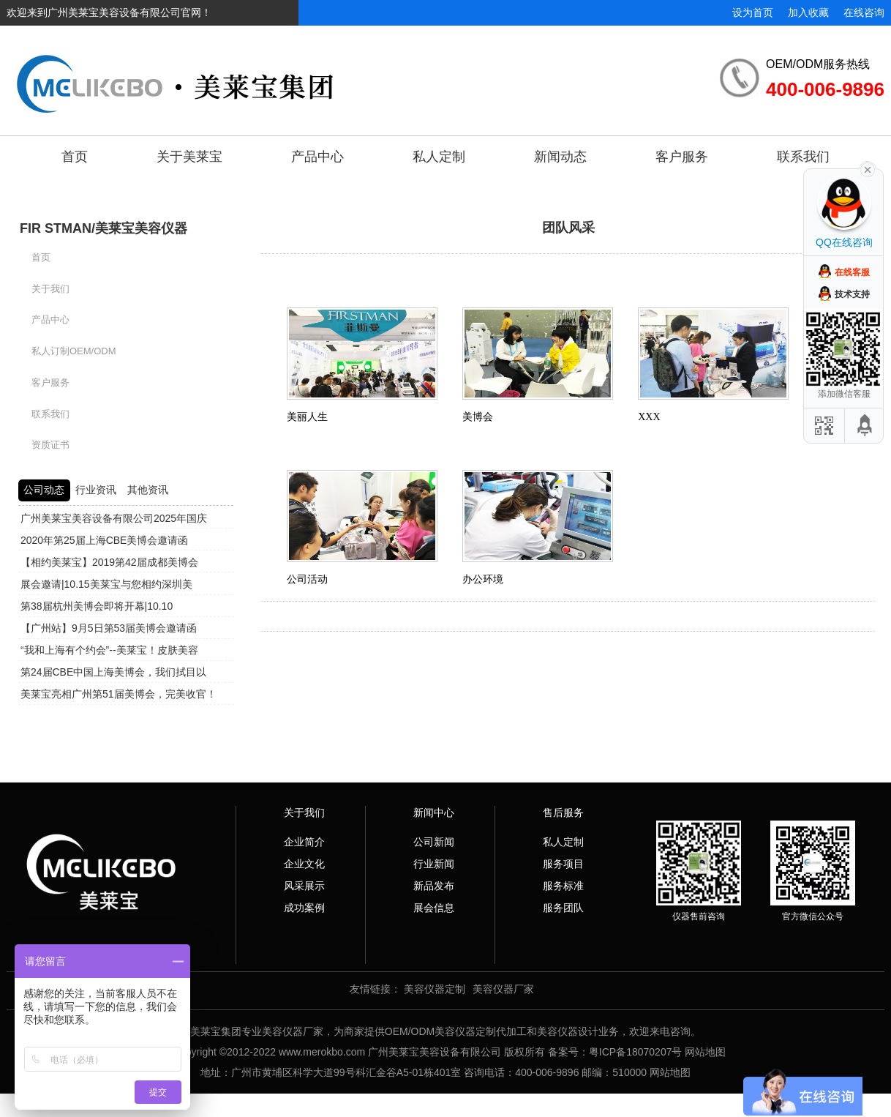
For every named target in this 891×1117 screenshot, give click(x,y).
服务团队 (563, 908)
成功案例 (304, 908)
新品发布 (433, 886)
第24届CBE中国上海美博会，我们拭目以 (113, 672)
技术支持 (852, 294)
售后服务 (563, 812)
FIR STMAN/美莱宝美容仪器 (103, 228)
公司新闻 (433, 842)
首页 (74, 156)
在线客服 (852, 272)
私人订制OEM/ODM (73, 350)
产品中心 (317, 156)
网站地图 (705, 1052)
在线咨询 (863, 12)
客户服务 (681, 156)
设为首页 (752, 12)
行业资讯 (95, 490)
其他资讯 (147, 490)
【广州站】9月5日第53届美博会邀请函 (108, 628)
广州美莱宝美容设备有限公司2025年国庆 (113, 518)
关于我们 (50, 288)
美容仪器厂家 (503, 989)
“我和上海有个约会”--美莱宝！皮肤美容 (109, 650)
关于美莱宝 (189, 156)
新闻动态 (560, 156)
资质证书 (50, 444)
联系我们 (803, 156)
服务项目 (563, 864)
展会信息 (433, 908)
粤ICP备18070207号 (636, 1052)
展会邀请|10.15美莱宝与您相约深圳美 (106, 584)
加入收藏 (808, 12)
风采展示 (304, 886)
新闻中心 (433, 812)
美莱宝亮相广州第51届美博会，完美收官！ (118, 694)
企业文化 (304, 864)
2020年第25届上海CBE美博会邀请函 (104, 540)
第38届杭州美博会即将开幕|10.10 (96, 606)
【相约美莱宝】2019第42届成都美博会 (109, 562)
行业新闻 (433, 864)
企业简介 (304, 842)
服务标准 (563, 886)
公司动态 (43, 490)
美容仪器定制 (434, 989)
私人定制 (439, 156)
